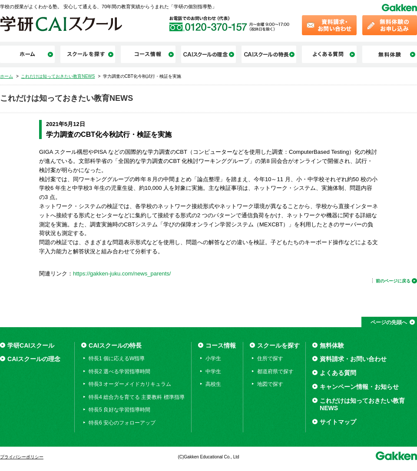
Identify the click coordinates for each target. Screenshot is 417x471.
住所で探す (270, 358)
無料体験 (332, 345)
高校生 (213, 384)
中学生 (213, 371)
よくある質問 (338, 372)
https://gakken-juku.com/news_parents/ (122, 273)
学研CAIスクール (30, 345)
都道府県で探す (275, 371)
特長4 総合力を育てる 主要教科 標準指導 (137, 397)
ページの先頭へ (389, 322)
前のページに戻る (393, 281)
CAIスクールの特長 (115, 345)
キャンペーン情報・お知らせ (359, 386)
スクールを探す (278, 345)
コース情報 (220, 345)
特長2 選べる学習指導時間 (119, 371)
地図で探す (270, 384)
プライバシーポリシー (21, 456)
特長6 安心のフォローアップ (122, 423)
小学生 (213, 358)
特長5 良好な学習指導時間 (119, 410)
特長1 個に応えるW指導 (117, 358)
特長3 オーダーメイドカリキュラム (130, 384)
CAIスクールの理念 (33, 358)
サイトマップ (338, 421)
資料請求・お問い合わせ (353, 358)
